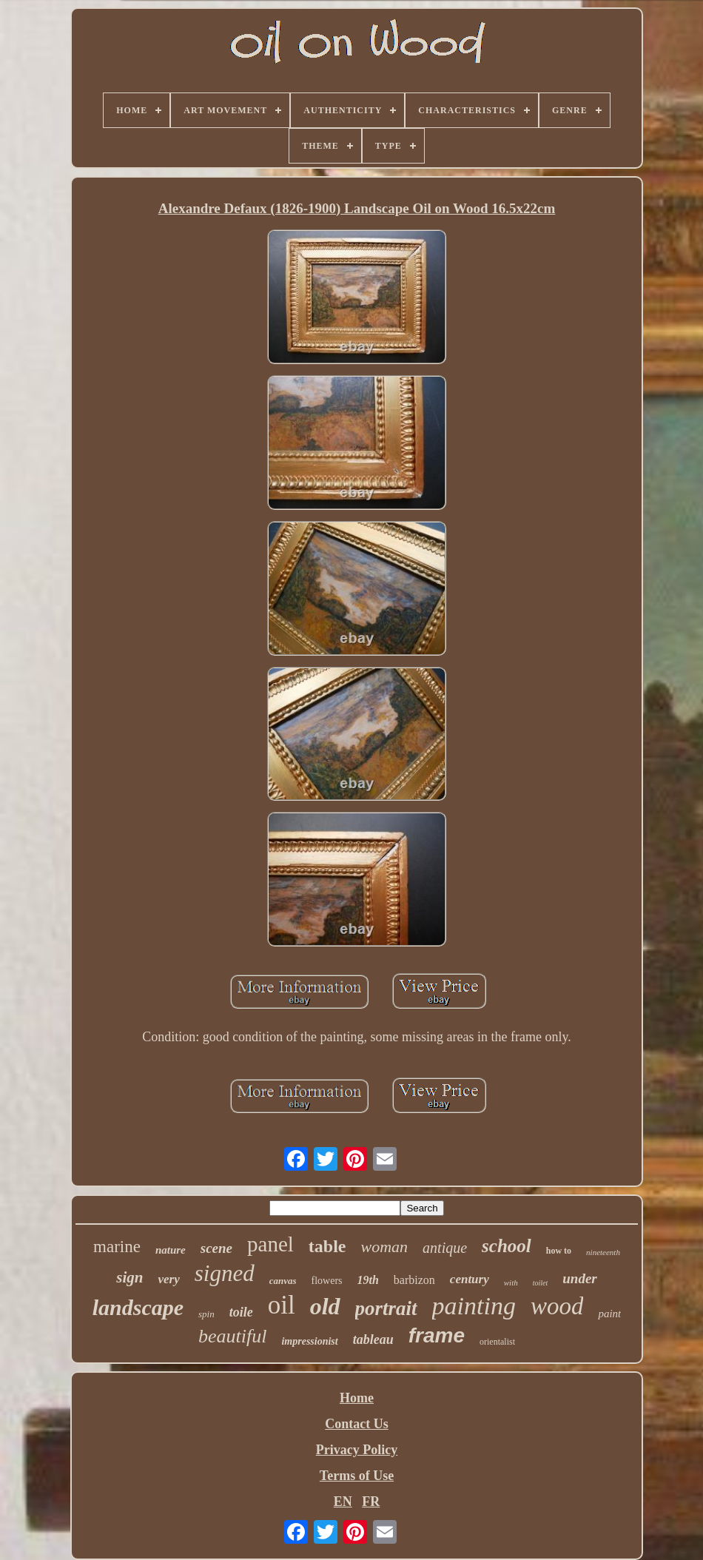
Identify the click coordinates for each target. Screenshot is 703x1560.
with (511, 1282)
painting (474, 1305)
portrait (386, 1308)
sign (129, 1277)
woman (384, 1246)
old (325, 1306)
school (506, 1246)
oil (281, 1305)
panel (270, 1244)
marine (117, 1246)
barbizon (414, 1280)
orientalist (497, 1342)
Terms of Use (357, 1475)
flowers (327, 1280)
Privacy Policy (356, 1449)
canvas (283, 1280)
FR (371, 1501)
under (579, 1278)
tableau (373, 1339)
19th (368, 1280)
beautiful (232, 1336)
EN (343, 1501)
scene (216, 1248)
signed (225, 1273)
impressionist (309, 1341)
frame (436, 1335)
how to (558, 1250)
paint (609, 1313)
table (327, 1246)
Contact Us (356, 1423)
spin (206, 1313)
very (168, 1279)
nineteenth (603, 1252)
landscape (138, 1307)
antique (445, 1248)
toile (241, 1312)
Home (357, 1398)
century (469, 1279)
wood (557, 1306)
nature (170, 1250)
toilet (540, 1283)
